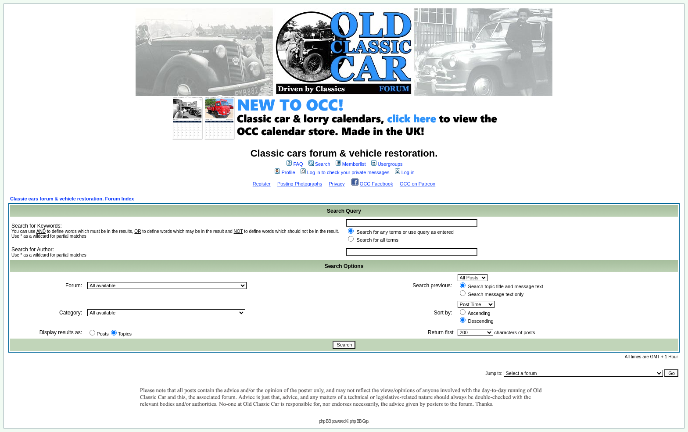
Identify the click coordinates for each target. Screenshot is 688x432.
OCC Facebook (376, 183)
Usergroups (387, 164)
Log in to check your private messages (345, 172)
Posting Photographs (299, 183)
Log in (405, 172)
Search (319, 164)
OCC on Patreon (417, 183)
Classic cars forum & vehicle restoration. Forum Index (72, 198)
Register (262, 183)
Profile (285, 172)
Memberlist (351, 164)
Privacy (336, 183)
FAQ (295, 164)
